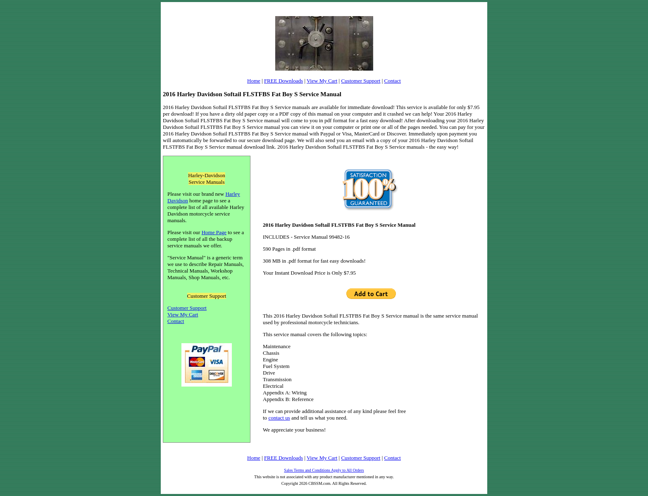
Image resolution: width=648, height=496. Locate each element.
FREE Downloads (283, 81)
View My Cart (322, 81)
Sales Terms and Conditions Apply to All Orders (324, 470)
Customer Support (360, 81)
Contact (392, 81)
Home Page (214, 232)
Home (253, 81)
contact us (279, 418)
